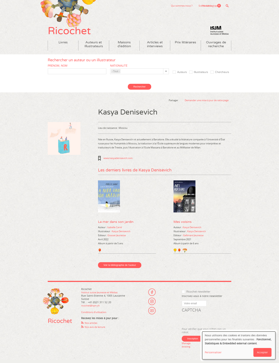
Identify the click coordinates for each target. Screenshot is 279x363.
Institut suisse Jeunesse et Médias (219, 33)
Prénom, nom (57, 68)
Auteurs (182, 74)
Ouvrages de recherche (216, 47)
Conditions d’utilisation (95, 315)
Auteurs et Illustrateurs (93, 47)
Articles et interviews (155, 47)
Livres (63, 45)
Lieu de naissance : (108, 130)
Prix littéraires (185, 45)
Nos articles (92, 325)
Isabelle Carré (114, 230)
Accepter (262, 352)
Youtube (152, 314)
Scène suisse (184, 5)
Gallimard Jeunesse (193, 238)
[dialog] (238, 345)
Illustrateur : (105, 234)
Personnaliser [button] (213, 352)
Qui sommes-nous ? (160, 5)
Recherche (227, 5)
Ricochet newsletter (198, 294)
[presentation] (209, 323)
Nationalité (118, 68)
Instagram (152, 304)
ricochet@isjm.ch (91, 308)
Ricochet (71, 32)
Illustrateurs (201, 74)
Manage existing (187, 347)
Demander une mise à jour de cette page (207, 103)
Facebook (152, 293)
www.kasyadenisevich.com (118, 160)
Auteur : (102, 230)
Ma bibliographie (210, 5)
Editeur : (103, 238)
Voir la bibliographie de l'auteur (119, 267)
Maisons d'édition (124, 47)
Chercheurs (222, 74)
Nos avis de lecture (96, 329)
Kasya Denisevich (121, 234)
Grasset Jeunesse (117, 238)
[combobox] (139, 74)
